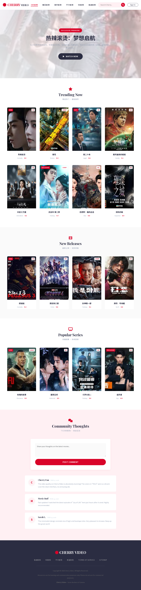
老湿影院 (70, 560)
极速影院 (92, 5)
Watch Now (70, 56)
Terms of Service (86, 560)
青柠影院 (58, 5)
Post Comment (70, 462)
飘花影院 (46, 5)
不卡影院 (69, 5)
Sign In (132, 5)
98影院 (81, 5)
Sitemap (103, 560)
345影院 (34, 5)
